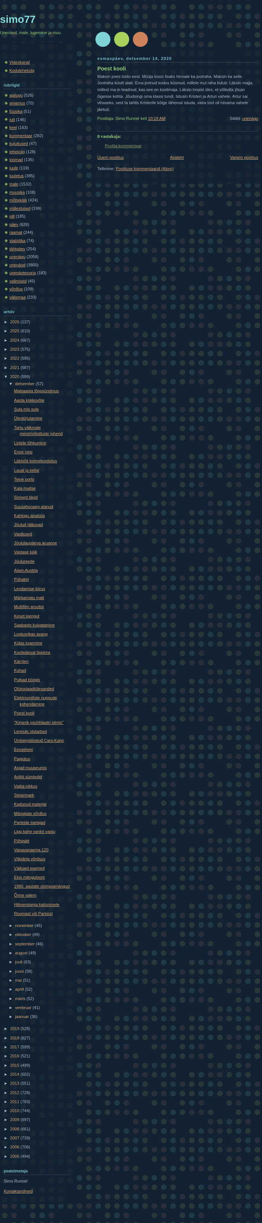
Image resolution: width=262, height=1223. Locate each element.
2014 (15, 1074)
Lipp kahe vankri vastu (34, 831)
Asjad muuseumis (30, 767)
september (25, 944)
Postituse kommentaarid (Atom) (145, 168)
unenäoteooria (22, 273)
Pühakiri (21, 579)
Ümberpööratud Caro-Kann (39, 740)
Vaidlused (23, 534)
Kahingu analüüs (29, 515)
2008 (15, 1129)
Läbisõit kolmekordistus (35, 461)
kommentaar (20, 135)
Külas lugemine (28, 643)
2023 (15, 349)
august (21, 953)
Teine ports (24, 479)
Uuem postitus (110, 157)
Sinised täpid (26, 497)
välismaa (17, 297)
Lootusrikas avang (31, 634)
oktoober (23, 934)
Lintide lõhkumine (30, 443)
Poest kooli (111, 69)
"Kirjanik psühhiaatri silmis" (39, 722)
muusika (17, 192)
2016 (15, 1056)
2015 (15, 1065)
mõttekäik (18, 200)
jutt (12, 119)
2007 (15, 1138)
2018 (15, 1038)
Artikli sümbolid (28, 776)
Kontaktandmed (18, 1191)
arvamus (17, 103)
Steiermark (24, 795)
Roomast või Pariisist (33, 913)
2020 (15, 376)
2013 (15, 1083)
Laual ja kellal (26, 470)
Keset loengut (27, 616)
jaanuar (22, 1016)
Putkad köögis (27, 679)
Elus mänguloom (29, 877)
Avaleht (177, 157)
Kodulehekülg (21, 70)
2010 (15, 1110)
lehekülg (17, 152)
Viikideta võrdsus (29, 859)
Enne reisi (23, 452)
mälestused (20, 208)
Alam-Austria (26, 570)
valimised (18, 281)
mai (19, 980)
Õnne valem (25, 895)
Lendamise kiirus (29, 588)
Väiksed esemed (29, 868)
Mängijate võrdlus (30, 813)
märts (21, 998)
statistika (17, 240)
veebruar (24, 1007)
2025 (15, 331)
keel (13, 127)
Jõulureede (24, 561)
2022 (15, 358)
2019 (15, 1028)
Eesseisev (23, 749)
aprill (20, 989)
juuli (19, 962)
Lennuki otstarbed (30, 731)
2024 (15, 340)
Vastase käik (25, 552)
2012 (15, 1092)
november (24, 925)
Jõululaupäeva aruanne (35, 543)
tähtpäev (17, 249)
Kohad (20, 670)
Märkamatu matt (29, 597)
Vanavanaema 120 (31, 850)
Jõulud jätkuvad (28, 524)
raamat (15, 232)
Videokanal (19, 62)
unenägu (250, 118)
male (13, 184)
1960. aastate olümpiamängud (42, 886)
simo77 (18, 19)
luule (13, 168)
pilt (12, 216)
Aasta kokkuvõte (29, 400)
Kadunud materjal (30, 804)
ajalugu (16, 95)
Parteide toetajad (30, 822)
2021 (15, 367)
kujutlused (18, 143)
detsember (25, 383)
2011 (15, 1101)
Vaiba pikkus (25, 786)
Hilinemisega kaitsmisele (37, 904)
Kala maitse (25, 488)
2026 (15, 322)
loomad (16, 159)
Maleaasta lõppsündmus (36, 391)
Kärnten (21, 661)
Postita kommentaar (123, 146)
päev (13, 224)
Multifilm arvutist (29, 606)
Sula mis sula (26, 409)
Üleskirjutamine (28, 418)
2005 (15, 1156)
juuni (20, 971)
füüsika (15, 111)
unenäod (17, 265)
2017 (15, 1047)
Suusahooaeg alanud (33, 506)
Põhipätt (22, 841)
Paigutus (22, 759)
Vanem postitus (244, 157)
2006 (15, 1147)
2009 (15, 1119)
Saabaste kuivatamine (34, 625)
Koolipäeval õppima (32, 652)
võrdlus (16, 289)
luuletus (16, 175)
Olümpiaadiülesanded (34, 688)
